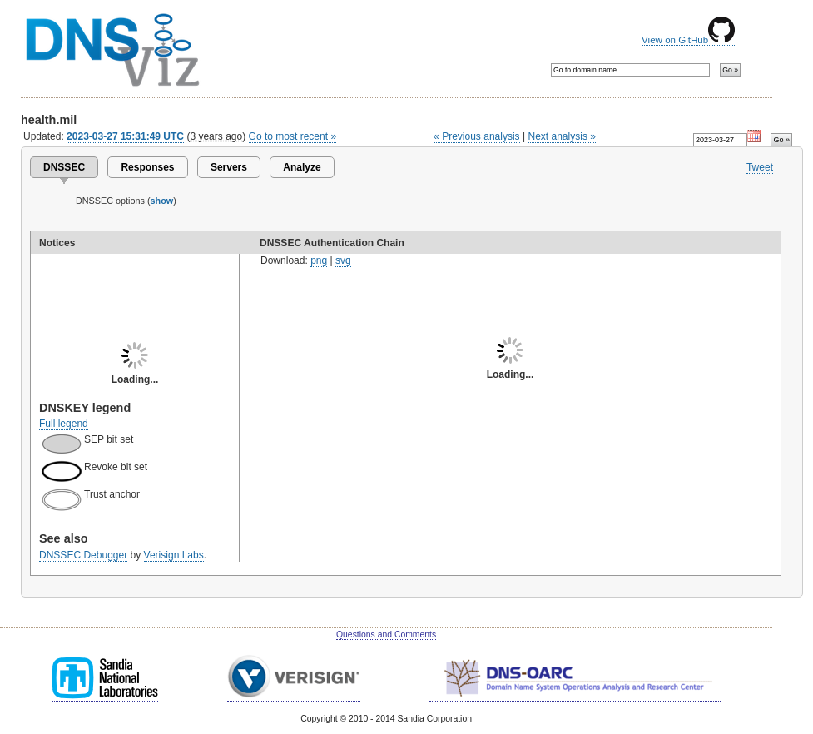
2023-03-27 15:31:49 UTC (125, 136)
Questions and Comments (386, 634)
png (318, 260)
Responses (147, 167)
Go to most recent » (293, 136)
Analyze (301, 167)
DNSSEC (64, 167)
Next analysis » (561, 136)
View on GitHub (688, 40)
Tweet (759, 167)
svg (343, 260)
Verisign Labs (174, 555)
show (162, 201)
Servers (229, 167)
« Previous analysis (477, 136)
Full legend (63, 423)
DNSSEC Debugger (83, 555)
